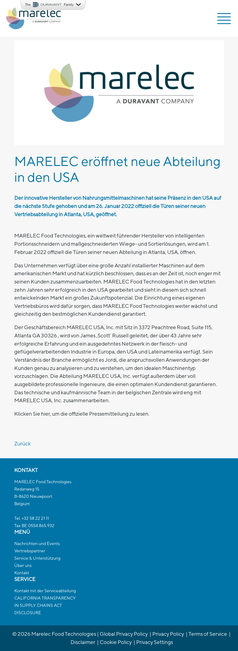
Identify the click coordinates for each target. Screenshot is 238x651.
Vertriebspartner (29, 550)
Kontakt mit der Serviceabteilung (45, 590)
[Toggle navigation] (224, 18)
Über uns (23, 565)
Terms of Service (207, 634)
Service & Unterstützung (37, 558)
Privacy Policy (168, 634)
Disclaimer (83, 642)
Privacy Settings (154, 642)
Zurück (22, 443)
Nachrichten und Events (37, 543)
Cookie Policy (116, 642)
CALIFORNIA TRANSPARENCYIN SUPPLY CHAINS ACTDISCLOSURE (45, 605)
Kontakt (21, 572)
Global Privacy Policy (124, 634)
